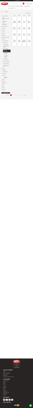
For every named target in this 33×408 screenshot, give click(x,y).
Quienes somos (5, 374)
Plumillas (3, 75)
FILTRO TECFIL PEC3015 (29, 41)
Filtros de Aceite (5, 40)
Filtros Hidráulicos (6, 63)
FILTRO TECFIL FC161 (19, 16)
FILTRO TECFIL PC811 (29, 28)
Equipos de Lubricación (6, 37)
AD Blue (3, 28)
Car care (4, 384)
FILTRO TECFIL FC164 (24, 16)
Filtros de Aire (5, 42)
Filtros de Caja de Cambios (5, 46)
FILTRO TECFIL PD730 (19, 41)
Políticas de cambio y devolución (8, 376)
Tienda (4, 371)
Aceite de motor (4, 26)
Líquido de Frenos (5, 71)
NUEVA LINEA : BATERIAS (4, 21)
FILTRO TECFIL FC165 (29, 16)
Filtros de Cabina (5, 48)
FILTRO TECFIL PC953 (29, 35)
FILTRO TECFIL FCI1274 (19, 22)
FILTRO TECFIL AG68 (14, 16)
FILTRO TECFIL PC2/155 (29, 22)
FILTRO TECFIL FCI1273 (14, 22)
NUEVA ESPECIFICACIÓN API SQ (5, 18)
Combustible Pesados (6, 56)
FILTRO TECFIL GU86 (24, 22)
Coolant (3, 33)
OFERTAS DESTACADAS (4, 24)
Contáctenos (5, 375)
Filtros (4, 388)
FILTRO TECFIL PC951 (24, 35)
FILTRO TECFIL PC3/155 (19, 28)
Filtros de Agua (5, 44)
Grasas (3, 68)
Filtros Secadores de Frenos (6, 66)
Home (2, 11)
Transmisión (4, 73)
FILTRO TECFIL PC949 (19, 35)
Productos (6, 11)
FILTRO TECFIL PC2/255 (14, 28)
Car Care (3, 31)
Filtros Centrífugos (6, 60)
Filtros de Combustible (5, 51)
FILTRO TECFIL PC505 (24, 28)
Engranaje (3, 35)
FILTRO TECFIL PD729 (14, 41)
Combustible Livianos (6, 53)
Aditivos (4, 383)
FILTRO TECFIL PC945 (14, 35)
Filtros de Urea (5, 58)
